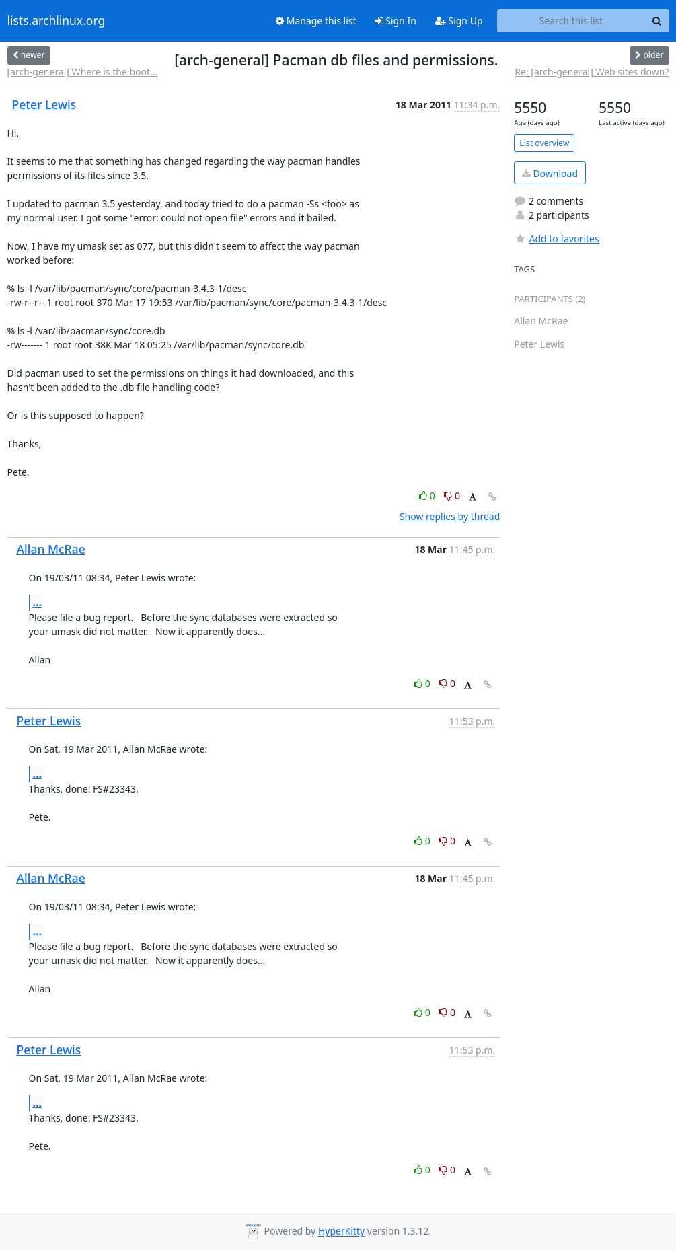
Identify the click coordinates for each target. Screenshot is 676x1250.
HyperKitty (341, 1231)
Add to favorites (556, 238)
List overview (544, 143)
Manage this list (316, 20)
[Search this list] (571, 20)
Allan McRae (51, 549)
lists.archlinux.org (56, 21)
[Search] (657, 20)
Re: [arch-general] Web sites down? (592, 71)
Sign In (395, 20)
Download (550, 173)
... (37, 602)
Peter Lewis (44, 104)
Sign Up (459, 20)
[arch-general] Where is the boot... (82, 71)
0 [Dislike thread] (452, 495)
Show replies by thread (450, 516)
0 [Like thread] (428, 495)
